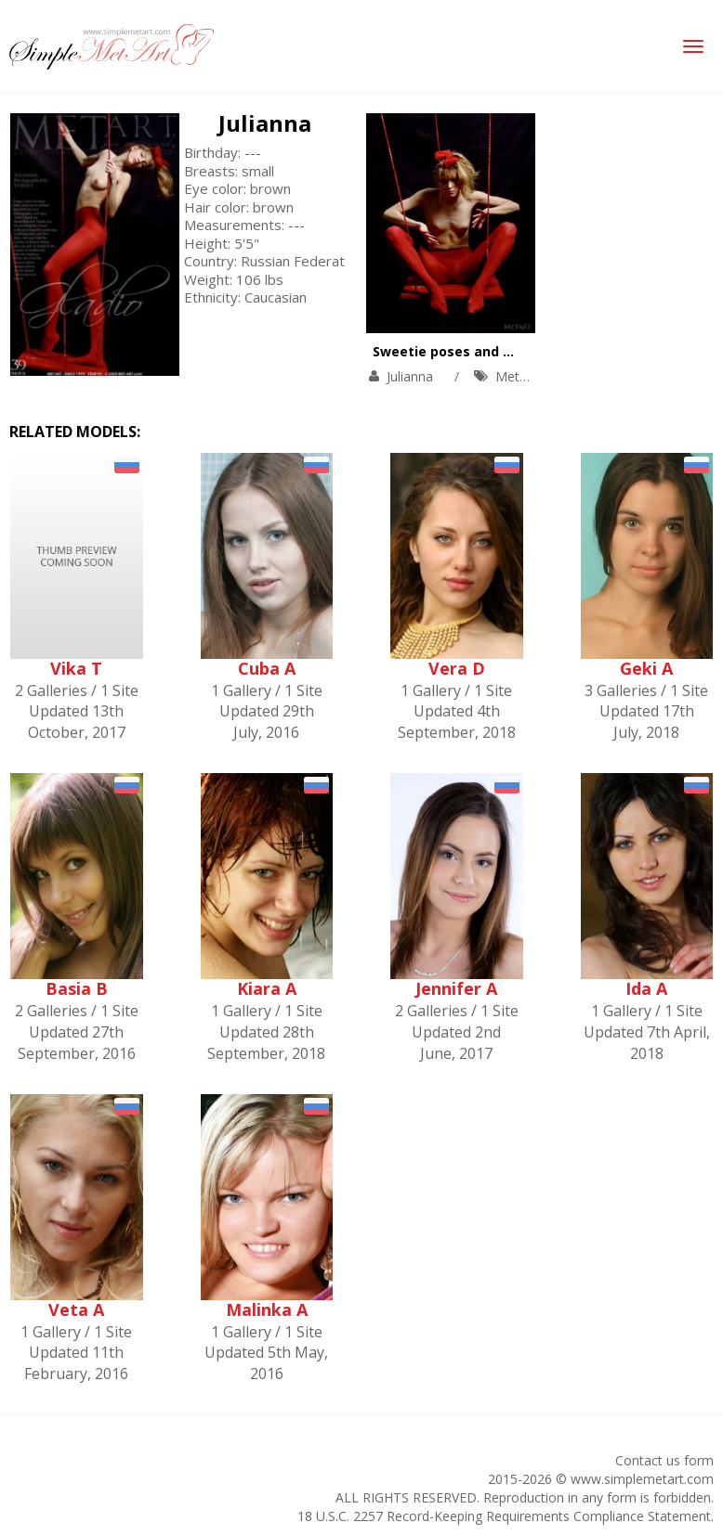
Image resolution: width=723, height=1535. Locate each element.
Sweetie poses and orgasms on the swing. (515, 351)
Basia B (77, 988)
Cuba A (267, 668)
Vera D (456, 668)
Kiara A (266, 988)
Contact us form (664, 1460)
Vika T (76, 668)
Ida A (646, 988)
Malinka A (267, 1309)
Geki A (646, 668)
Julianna (264, 123)
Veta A (76, 1309)
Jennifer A (456, 988)
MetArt (516, 376)
